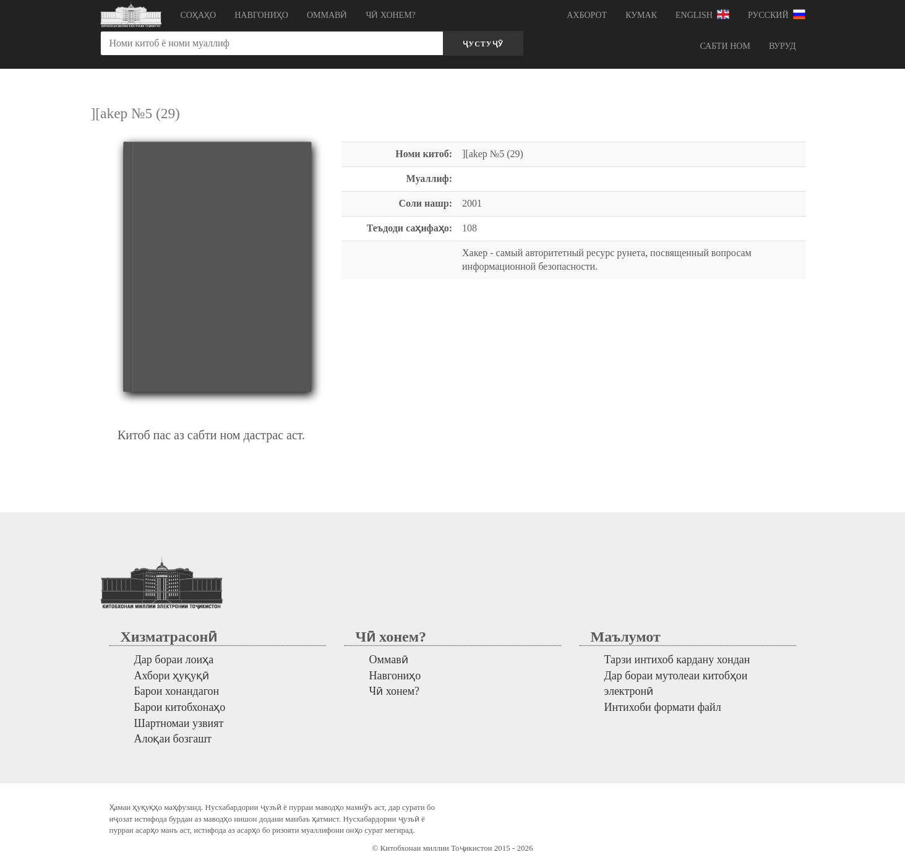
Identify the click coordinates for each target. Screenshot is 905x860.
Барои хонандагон (177, 691)
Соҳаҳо (199, 15)
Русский (776, 14)
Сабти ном (725, 46)
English (702, 14)
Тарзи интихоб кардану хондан (677, 659)
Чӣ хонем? (390, 15)
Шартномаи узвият (179, 723)
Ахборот (587, 15)
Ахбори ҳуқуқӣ (172, 675)
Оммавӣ (327, 15)
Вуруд (782, 46)
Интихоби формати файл (662, 707)
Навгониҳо (261, 15)
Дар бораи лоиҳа (174, 659)
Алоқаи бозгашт (173, 739)
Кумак (641, 15)
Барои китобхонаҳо (180, 707)
